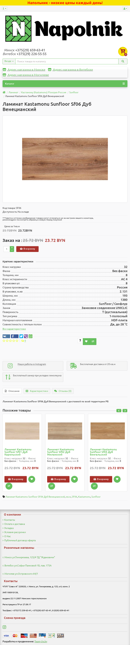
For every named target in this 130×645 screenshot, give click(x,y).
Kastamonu (84, 496)
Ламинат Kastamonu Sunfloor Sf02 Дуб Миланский (60, 452)
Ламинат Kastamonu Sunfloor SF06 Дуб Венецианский (35, 496)
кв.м (68, 496)
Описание (12, 391)
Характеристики (37, 391)
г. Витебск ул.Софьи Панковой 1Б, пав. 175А (27, 565)
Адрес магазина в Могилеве (26, 74)
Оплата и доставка (14, 524)
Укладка (8, 528)
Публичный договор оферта (19, 540)
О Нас (7, 536)
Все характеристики (14, 329)
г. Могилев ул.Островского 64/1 (20, 573)
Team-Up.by (40, 641)
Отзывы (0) (63, 391)
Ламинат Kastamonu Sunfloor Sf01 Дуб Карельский (17, 452)
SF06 (74, 496)
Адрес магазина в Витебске (70, 69)
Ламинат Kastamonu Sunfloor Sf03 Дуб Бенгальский (103, 452)
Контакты (9, 519)
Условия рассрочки (14, 532)
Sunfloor (96, 496)
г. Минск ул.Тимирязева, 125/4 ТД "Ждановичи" (29, 557)
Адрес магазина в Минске (24, 69)
